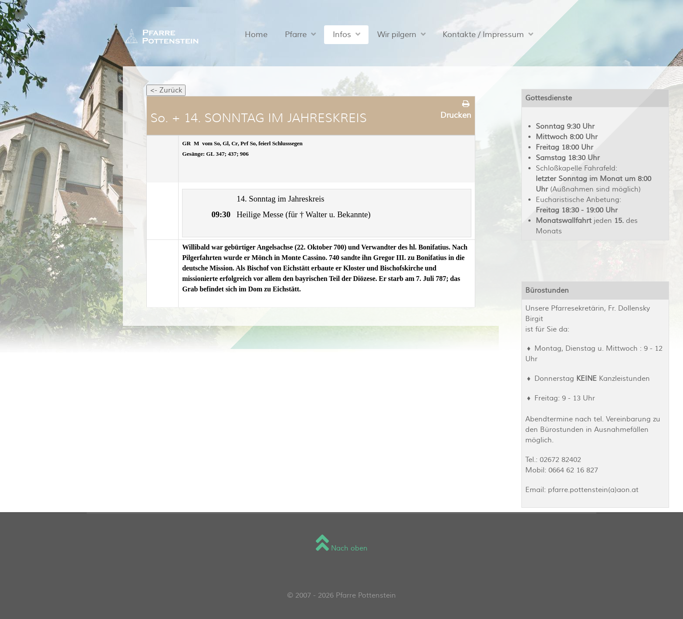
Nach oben (342, 548)
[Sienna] (160, 36)
